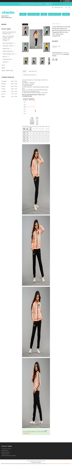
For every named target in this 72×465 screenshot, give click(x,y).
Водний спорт (6, 48)
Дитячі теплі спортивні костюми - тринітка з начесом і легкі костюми (8, 38)
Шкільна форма (5, 453)
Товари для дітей (7, 59)
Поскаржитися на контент (52, 463)
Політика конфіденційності (65, 463)
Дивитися (48, 4)
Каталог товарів (33, 14)
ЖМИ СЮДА (26, 433)
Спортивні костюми (6, 448)
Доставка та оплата (55, 14)
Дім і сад (5, 56)
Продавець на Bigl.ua (36, 462)
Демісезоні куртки (6, 452)
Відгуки (44, 14)
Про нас (3, 65)
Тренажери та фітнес (8, 45)
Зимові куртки (5, 450)
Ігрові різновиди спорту (8, 53)
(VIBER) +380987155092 (7, 70)
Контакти (65, 14)
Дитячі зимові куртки (8, 43)
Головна (23, 14)
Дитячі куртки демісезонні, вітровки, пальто (9, 32)
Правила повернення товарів (9, 455)
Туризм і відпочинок (8, 51)
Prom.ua (43, 460)
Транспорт (5, 62)
